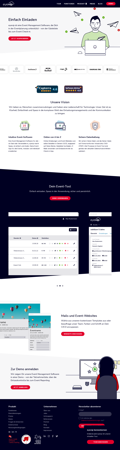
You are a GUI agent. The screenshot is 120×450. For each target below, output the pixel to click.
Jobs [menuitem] (45, 413)
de (9, 432)
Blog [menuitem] (100, 4)
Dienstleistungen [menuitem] (14, 413)
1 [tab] (57, 285)
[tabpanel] (60, 244)
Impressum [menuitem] (48, 430)
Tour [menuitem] (59, 4)
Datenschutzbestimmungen (91, 420)
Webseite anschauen (73, 334)
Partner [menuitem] (46, 422)
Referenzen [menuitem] (48, 419)
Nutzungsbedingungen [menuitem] (16, 427)
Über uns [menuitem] (47, 410)
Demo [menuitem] (110, 4)
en (13, 432)
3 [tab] (62, 285)
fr (16, 432)
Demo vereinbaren (60, 198)
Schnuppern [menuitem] (48, 416)
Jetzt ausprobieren (19, 38)
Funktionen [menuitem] (69, 4)
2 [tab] (60, 285)
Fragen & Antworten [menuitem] (15, 422)
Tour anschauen (100, 442)
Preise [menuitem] (92, 4)
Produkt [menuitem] (81, 4)
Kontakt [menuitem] (46, 427)
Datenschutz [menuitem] (13, 425)
